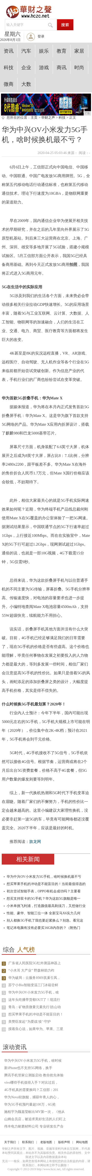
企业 (26, 67)
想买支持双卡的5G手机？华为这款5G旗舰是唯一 (43, 898)
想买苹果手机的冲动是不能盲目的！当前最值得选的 (46, 884)
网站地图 (82, 1142)
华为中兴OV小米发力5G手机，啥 (33, 992)
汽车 (26, 51)
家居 (79, 51)
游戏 (44, 67)
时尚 (79, 67)
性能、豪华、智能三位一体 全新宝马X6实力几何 (43, 913)
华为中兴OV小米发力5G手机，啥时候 (32, 1060)
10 (4, 1029)
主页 (34, 117)
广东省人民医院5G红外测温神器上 (34, 963)
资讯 (8, 51)
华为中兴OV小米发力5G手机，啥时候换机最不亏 (44, 876)
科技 (8, 67)
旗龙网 (35, 841)
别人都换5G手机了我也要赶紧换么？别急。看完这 (45, 920)
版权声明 (64, 1142)
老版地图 (46, 1142)
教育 (61, 51)
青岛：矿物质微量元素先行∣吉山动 (34, 1007)
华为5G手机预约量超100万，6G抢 (29, 1104)
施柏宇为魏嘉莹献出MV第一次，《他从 (34, 1112)
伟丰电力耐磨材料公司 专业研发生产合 (34, 1126)
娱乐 (44, 51)
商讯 (61, 67)
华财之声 (48, 117)
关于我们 (10, 1142)
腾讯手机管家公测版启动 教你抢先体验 (34, 1075)
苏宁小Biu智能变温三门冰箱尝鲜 (33, 985)
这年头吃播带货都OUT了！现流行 (34, 1000)
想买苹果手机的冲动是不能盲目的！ (35, 1014)
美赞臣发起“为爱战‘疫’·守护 (29, 1021)
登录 (41, 36)
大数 (26, 84)
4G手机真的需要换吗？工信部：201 (31, 1090)
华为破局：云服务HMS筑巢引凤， (34, 978)
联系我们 (28, 1142)
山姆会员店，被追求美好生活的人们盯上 (35, 1119)
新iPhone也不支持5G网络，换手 (28, 1068)
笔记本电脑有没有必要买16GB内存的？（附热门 (43, 928)
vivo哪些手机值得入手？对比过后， (31, 1082)
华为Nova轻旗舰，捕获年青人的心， (32, 1097)
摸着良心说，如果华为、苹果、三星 (35, 1029)
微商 (8, 84)
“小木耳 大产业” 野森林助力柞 (31, 970)
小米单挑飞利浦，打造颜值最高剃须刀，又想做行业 (46, 906)
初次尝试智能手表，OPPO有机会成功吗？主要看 (44, 891)
